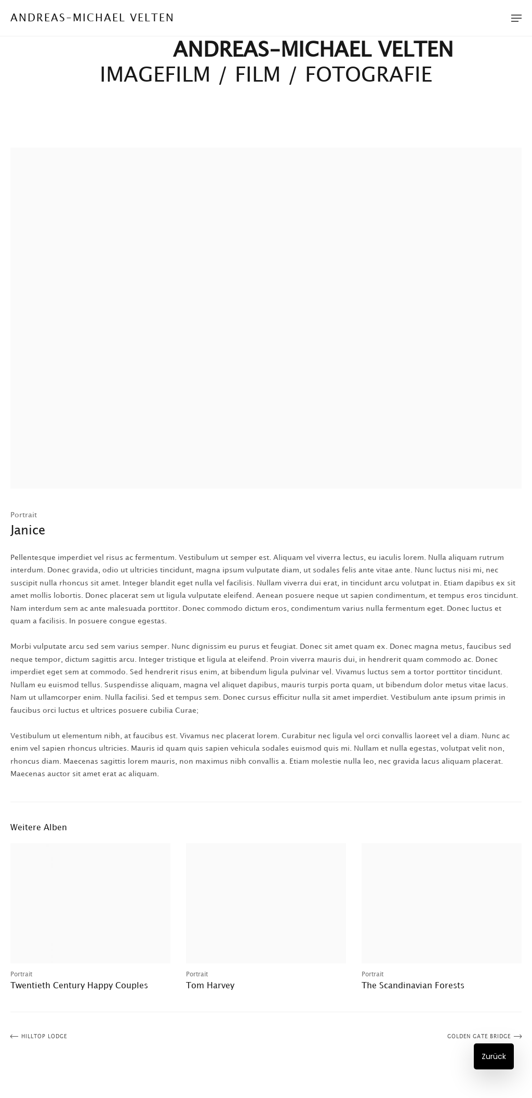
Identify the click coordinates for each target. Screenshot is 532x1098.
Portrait (23, 515)
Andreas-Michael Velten (92, 18)
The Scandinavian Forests (413, 986)
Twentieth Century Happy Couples (79, 986)
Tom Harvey (210, 986)
